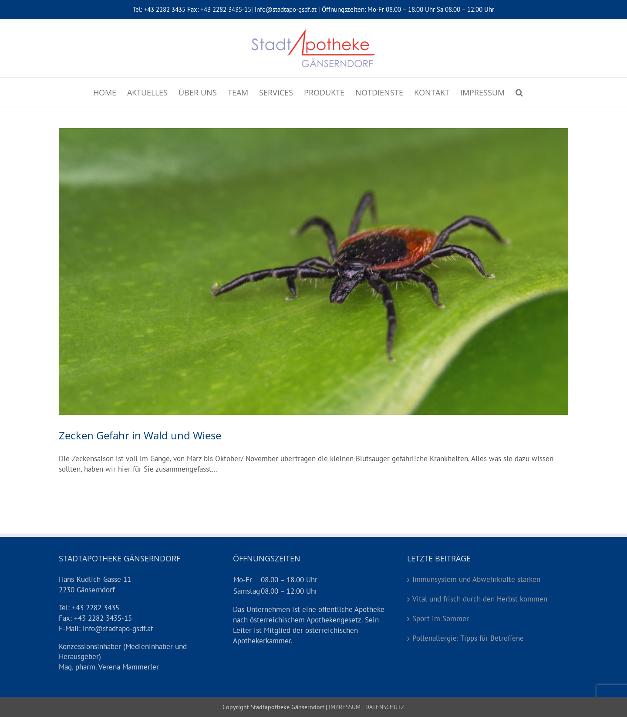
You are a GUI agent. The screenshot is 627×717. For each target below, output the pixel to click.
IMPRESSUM (344, 707)
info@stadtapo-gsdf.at (286, 9)
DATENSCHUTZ (384, 707)
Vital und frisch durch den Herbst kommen (479, 599)
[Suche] (519, 92)
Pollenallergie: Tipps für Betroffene (468, 638)
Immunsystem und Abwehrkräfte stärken (476, 579)
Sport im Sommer (440, 618)
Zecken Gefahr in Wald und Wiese (140, 435)
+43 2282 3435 (164, 9)
